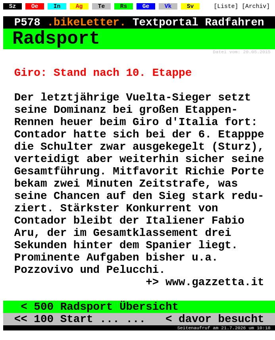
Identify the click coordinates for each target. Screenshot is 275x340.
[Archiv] (256, 6)
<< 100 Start (53, 319)
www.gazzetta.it (214, 282)
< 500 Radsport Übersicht (96, 307)
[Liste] (226, 6)
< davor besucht (208, 319)
